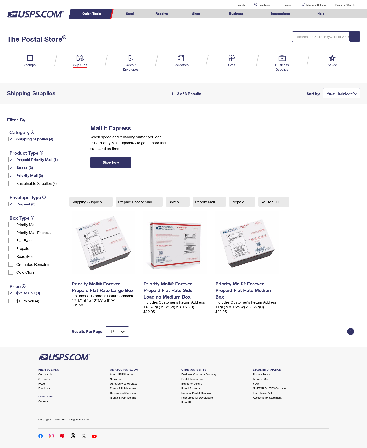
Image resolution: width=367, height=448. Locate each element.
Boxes (174, 202)
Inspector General (192, 383)
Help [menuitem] (321, 13)
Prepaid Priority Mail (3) (37, 159)
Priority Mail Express (33, 232)
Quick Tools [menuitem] (91, 13)
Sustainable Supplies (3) (36, 183)
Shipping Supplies (87, 202)
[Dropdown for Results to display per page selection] (117, 331)
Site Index (44, 378)
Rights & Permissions (123, 397)
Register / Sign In (345, 5)
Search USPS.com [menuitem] (344, 14)
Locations (264, 5)
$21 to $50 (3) (28, 293)
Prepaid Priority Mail (135, 202)
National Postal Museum (196, 392)
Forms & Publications (123, 388)
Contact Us (45, 374)
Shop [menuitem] (196, 13)
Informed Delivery (316, 5)
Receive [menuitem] (161, 13)
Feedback (44, 388)
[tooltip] (32, 132)
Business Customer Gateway (198, 374)
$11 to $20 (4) (27, 301)
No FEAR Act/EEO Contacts (269, 388)
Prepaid (22, 248)
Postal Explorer (190, 388)
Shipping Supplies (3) (34, 139)
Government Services (123, 392)
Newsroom (116, 378)
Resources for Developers (197, 397)
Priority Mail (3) (29, 175)
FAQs (41, 383)
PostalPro (187, 402)
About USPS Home (121, 374)
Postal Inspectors (192, 378)
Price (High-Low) (340, 93)
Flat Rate (24, 240)
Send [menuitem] (130, 13)
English (236, 4)
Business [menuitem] (236, 13)
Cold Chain (25, 272)
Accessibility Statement (267, 397)
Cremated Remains (32, 264)
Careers (43, 401)
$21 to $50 (270, 202)
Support (288, 5)
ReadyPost (25, 256)
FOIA (256, 383)
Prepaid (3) (26, 204)
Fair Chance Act (262, 392)
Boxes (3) (24, 167)
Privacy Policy (261, 374)
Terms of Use (261, 378)
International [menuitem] (281, 13)
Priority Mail (26, 224)
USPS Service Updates (123, 383)
